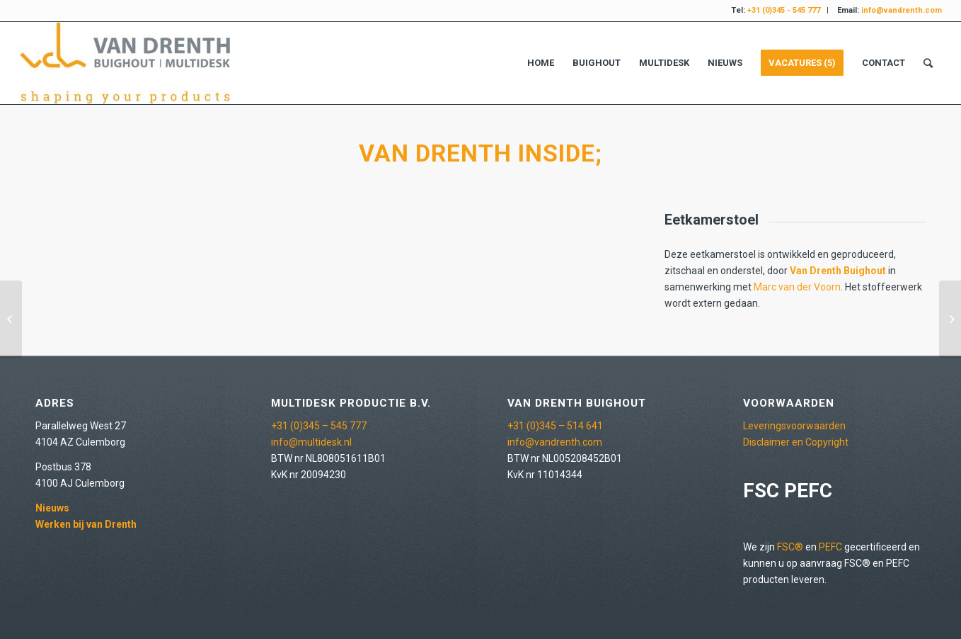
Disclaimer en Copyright (795, 442)
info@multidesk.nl (311, 442)
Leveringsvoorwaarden (794, 425)
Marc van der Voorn (797, 287)
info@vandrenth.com (554, 442)
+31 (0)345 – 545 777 (319, 425)
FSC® (790, 547)
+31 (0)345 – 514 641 (555, 425)
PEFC (830, 547)
